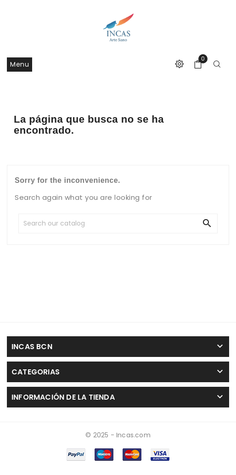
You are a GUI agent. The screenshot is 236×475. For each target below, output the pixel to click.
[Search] (85, 223)
